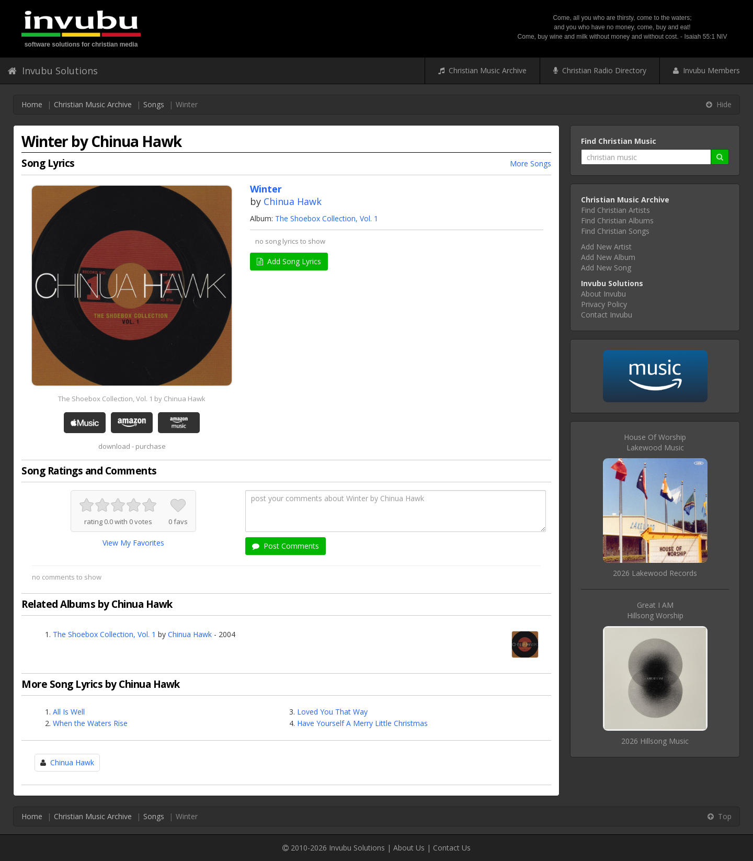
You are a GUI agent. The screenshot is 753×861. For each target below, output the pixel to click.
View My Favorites (133, 543)
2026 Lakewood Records (655, 573)
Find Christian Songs (615, 231)
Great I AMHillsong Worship (655, 610)
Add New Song (606, 268)
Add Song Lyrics (289, 261)
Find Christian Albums (617, 220)
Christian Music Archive (482, 70)
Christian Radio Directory (599, 70)
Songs (153, 104)
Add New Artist (606, 247)
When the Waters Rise (90, 723)
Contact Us (452, 848)
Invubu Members (706, 70)
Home (31, 104)
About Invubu (603, 294)
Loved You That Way (332, 712)
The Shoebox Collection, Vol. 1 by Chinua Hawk (132, 398)
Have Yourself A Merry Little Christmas (362, 723)
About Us (409, 848)
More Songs (530, 163)
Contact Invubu (606, 315)
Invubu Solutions (53, 70)
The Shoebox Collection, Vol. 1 (326, 218)
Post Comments (285, 546)
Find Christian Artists (615, 210)
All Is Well (69, 712)
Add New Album (608, 257)
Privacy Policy (604, 304)
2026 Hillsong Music (655, 741)
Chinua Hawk (293, 201)
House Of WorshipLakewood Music (655, 442)
